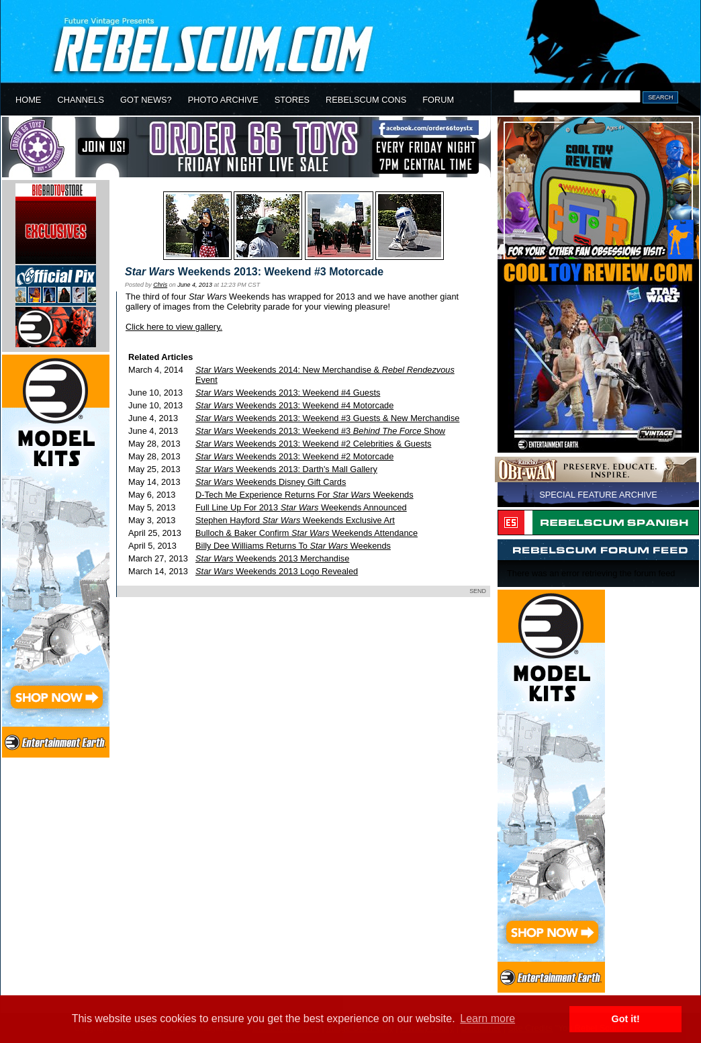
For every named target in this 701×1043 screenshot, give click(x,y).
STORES (292, 100)
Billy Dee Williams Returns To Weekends (293, 546)
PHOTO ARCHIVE (223, 100)
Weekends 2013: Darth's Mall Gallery (286, 469)
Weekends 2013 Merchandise (272, 558)
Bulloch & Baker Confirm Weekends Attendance (306, 533)
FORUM (438, 100)
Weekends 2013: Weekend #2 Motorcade (294, 456)
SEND (477, 591)
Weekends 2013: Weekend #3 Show (320, 431)
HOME (28, 100)
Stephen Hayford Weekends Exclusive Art (295, 520)
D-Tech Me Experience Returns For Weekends (304, 495)
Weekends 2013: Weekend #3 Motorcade (254, 271)
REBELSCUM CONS (366, 100)
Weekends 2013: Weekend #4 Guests (287, 393)
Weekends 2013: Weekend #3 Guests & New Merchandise (327, 418)
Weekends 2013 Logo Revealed (276, 571)
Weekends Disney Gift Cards (270, 482)
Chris (160, 284)
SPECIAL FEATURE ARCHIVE (598, 495)
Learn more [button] (487, 1018)
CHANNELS (80, 100)
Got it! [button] (626, 1018)
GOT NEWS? (146, 100)
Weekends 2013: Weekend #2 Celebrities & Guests (313, 444)
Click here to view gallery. (174, 327)
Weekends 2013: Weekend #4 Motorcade (294, 405)
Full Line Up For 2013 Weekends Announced (301, 507)
